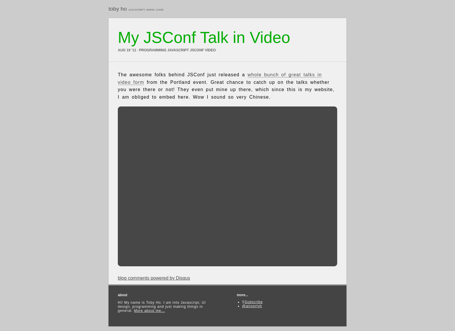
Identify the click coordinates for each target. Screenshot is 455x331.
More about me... (149, 311)
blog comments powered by (154, 278)
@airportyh (252, 306)
